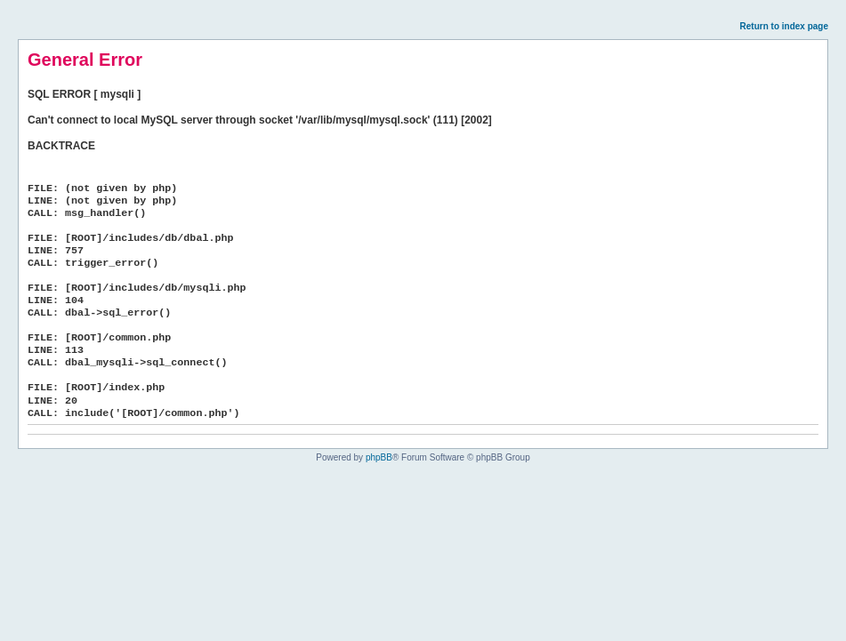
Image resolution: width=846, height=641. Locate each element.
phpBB (379, 457)
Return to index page (784, 26)
